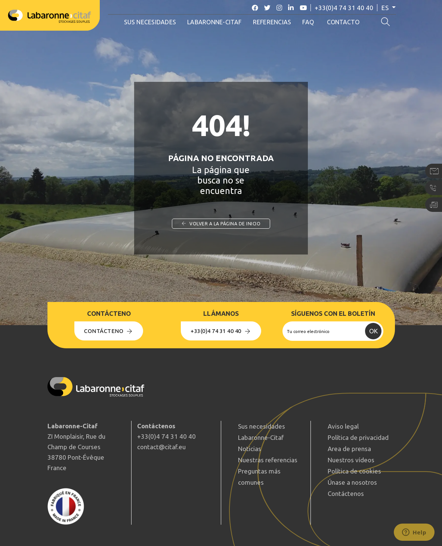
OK (373, 330)
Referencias (274, 22)
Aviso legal (343, 426)
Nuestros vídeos (351, 459)
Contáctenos (346, 493)
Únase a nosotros (352, 482)
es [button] (390, 7)
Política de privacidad (358, 437)
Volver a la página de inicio (221, 223)
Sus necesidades (152, 22)
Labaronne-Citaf (217, 22)
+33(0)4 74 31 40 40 (348, 7)
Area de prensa (349, 448)
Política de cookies (354, 471)
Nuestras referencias (267, 459)
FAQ (310, 22)
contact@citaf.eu (161, 446)
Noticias (249, 448)
